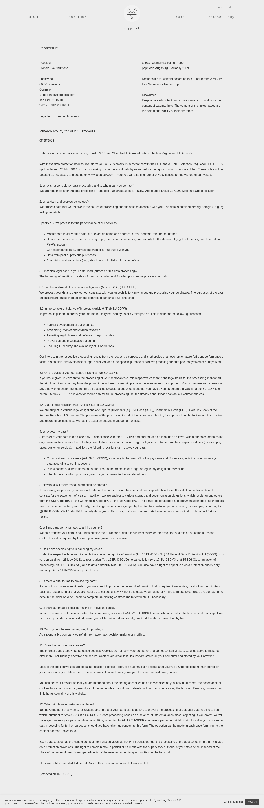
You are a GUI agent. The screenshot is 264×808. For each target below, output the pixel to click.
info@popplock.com (62, 94)
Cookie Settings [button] (233, 801)
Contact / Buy (221, 17)
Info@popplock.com (202, 190)
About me (78, 17)
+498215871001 (55, 100)
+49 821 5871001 (170, 190)
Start (34, 17)
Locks (180, 17)
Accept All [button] (252, 801)
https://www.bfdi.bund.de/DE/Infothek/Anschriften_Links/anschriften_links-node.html (93, 763)
